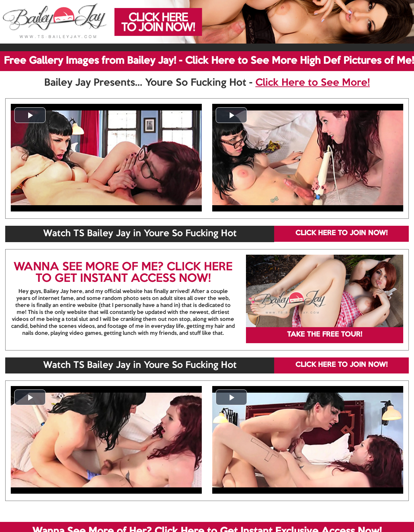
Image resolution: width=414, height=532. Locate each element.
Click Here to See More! (312, 82)
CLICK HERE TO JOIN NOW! (341, 233)
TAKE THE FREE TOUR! (324, 335)
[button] (30, 115)
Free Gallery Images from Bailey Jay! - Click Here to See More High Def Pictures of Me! (209, 60)
